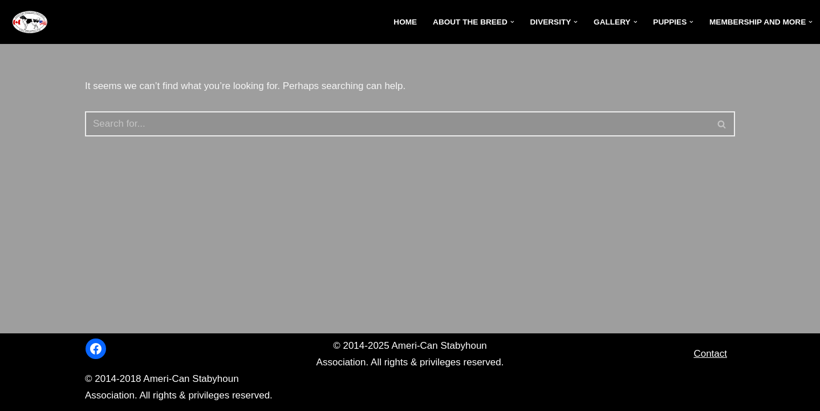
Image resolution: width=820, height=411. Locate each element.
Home (405, 22)
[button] (512, 22)
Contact (710, 353)
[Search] (397, 123)
